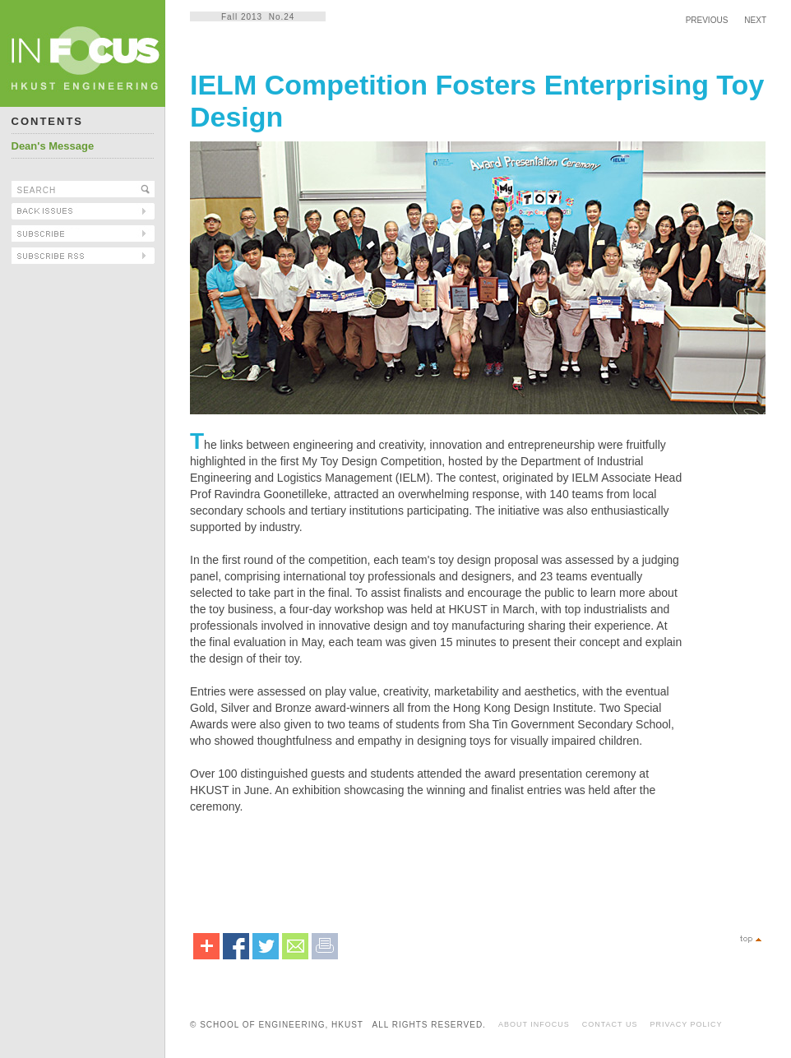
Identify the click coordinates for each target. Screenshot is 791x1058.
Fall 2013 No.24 (257, 16)
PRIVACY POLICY (686, 1024)
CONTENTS (48, 121)
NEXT (755, 20)
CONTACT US (610, 1024)
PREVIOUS (707, 20)
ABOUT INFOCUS (534, 1024)
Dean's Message (53, 146)
